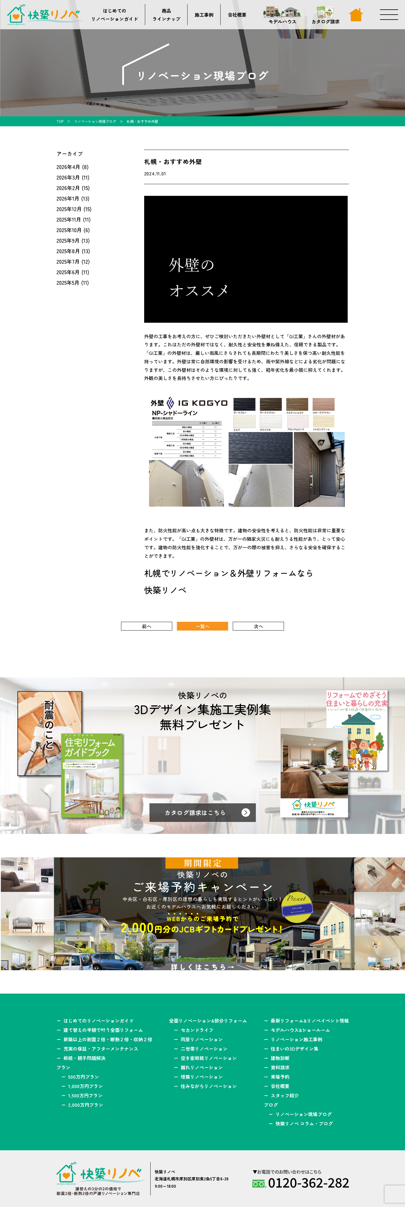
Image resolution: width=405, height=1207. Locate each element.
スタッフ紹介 (285, 1095)
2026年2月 (68, 187)
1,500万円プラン (85, 1095)
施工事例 (204, 14)
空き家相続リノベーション (209, 1057)
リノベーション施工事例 (296, 1039)
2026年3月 (68, 177)
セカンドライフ (197, 1029)
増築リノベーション (202, 1076)
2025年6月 (68, 272)
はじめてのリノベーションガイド (114, 14)
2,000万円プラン (85, 1104)
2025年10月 (69, 230)
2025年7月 (68, 261)
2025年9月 (68, 240)
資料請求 (280, 1067)
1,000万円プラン (85, 1085)
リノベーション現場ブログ (95, 121)
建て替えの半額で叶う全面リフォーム (103, 1029)
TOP (59, 121)
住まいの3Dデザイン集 (294, 1048)
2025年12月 (69, 209)
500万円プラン (83, 1076)
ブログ (271, 1104)
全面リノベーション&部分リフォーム (208, 1020)
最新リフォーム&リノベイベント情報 (310, 1020)
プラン (63, 1067)
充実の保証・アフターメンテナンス (100, 1048)
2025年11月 (68, 219)
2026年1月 (68, 198)
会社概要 (237, 14)
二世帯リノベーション (204, 1048)
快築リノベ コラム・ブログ (304, 1123)
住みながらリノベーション (209, 1085)
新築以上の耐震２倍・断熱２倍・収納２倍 (107, 1039)
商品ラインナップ (166, 14)
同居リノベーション (202, 1039)
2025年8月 (68, 251)
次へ (258, 626)
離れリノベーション (202, 1067)
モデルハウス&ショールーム (300, 1029)
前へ (146, 626)
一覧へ (203, 626)
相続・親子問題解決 (84, 1057)
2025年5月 (68, 282)
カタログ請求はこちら (195, 812)
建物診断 (280, 1057)
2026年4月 (68, 166)
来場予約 (280, 1076)
